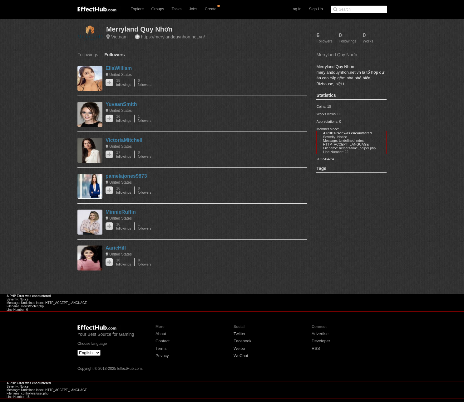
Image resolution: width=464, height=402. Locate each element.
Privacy (162, 355)
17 (123, 154)
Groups (157, 9)
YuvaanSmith (121, 104)
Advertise (320, 333)
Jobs (193, 9)
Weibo (239, 348)
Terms (160, 348)
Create (211, 9)
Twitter (239, 333)
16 (123, 118)
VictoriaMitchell (124, 140)
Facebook (242, 341)
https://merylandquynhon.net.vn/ (173, 36)
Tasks (176, 9)
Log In (296, 9)
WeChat (241, 355)
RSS (316, 348)
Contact (162, 341)
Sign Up (316, 9)
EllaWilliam (119, 68)
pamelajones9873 (126, 176)
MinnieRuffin (121, 212)
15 (123, 83)
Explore (137, 9)
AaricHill (116, 248)
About (160, 333)
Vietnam (119, 36)
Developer (321, 341)
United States (120, 74)
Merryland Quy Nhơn (139, 29)
